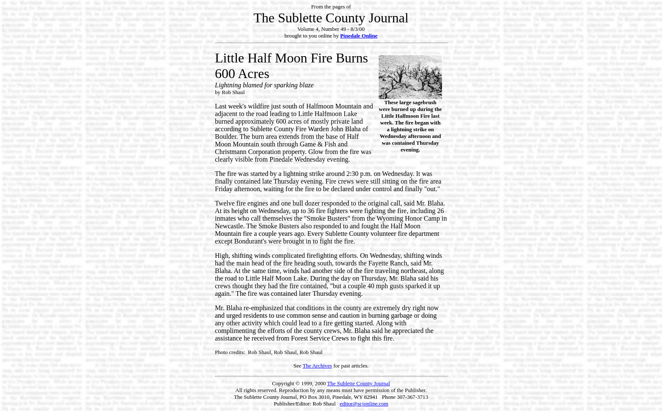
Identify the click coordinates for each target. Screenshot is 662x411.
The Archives (317, 365)
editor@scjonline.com (364, 403)
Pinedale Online (358, 35)
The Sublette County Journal (358, 383)
